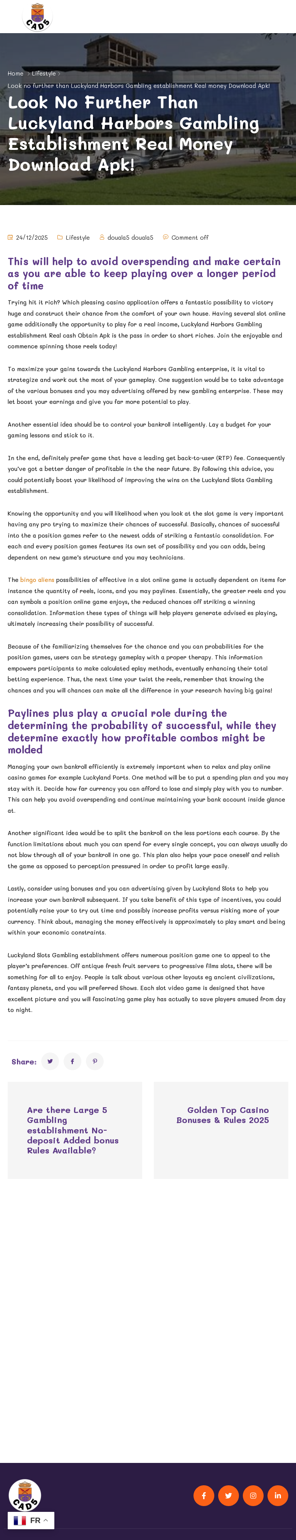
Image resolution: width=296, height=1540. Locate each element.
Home (16, 73)
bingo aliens (37, 579)
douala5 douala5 (130, 237)
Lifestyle (44, 73)
